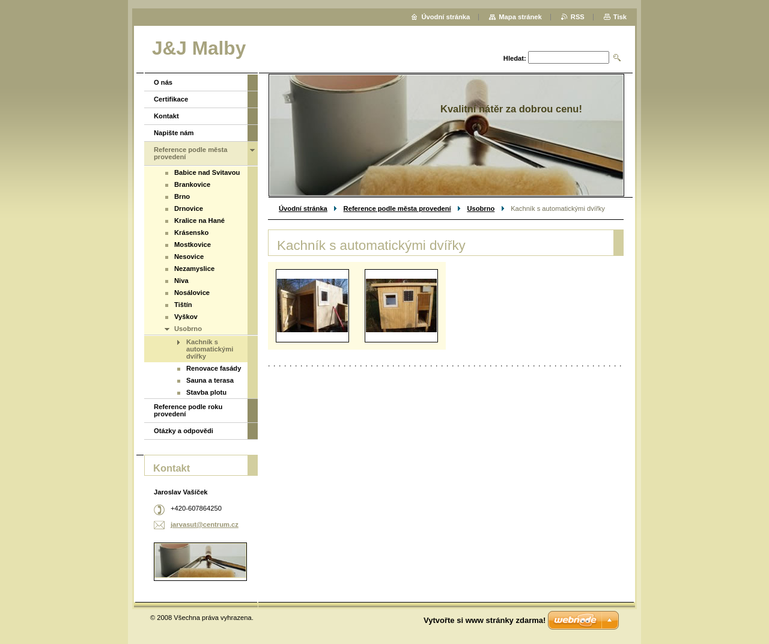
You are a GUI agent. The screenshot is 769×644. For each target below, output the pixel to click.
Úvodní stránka (303, 208)
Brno (182, 196)
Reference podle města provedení (397, 208)
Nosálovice (192, 292)
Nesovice (189, 256)
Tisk (620, 16)
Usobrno (480, 208)
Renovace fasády (213, 368)
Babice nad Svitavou (207, 172)
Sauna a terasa (210, 380)
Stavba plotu (206, 392)
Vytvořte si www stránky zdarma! (485, 620)
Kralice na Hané (199, 220)
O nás (163, 82)
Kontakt (166, 116)
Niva (181, 280)
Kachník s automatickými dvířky (209, 349)
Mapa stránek (520, 16)
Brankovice (192, 184)
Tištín (183, 304)
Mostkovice (192, 244)
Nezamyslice (194, 268)
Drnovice (188, 208)
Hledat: (514, 58)
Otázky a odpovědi (183, 430)
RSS (578, 16)
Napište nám (174, 132)
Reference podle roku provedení (188, 410)
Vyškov (186, 316)
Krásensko (191, 232)
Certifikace (171, 99)
